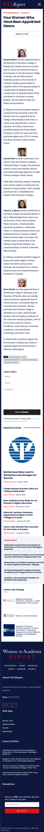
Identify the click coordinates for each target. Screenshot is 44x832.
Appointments (11, 13)
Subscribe (22, 811)
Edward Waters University (12, 359)
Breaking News (9, 521)
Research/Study (10, 482)
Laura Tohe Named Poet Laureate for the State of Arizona (21, 528)
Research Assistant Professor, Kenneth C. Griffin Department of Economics (28, 601)
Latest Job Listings (14, 589)
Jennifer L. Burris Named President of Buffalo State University (21, 579)
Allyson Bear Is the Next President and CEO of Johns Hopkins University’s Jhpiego (24, 563)
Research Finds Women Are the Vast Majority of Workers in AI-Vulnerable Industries (21, 760)
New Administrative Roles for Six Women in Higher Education (20, 501)
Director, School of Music (26, 616)
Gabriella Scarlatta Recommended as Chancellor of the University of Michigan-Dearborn (23, 547)
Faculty (25, 13)
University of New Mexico (29, 359)
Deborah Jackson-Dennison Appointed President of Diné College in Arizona (18, 515)
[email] (22, 804)
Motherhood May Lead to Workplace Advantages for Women (20, 475)
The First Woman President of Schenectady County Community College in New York (20, 767)
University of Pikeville (11, 362)
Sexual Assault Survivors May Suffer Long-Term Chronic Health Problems (20, 773)
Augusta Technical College (17, 357)
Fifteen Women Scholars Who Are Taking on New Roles (21, 490)
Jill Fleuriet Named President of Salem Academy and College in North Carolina (22, 571)
